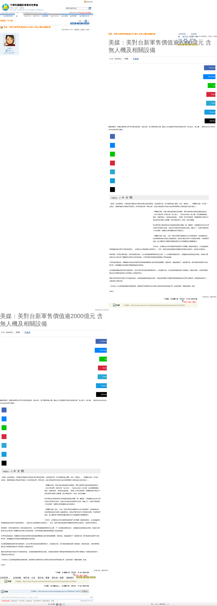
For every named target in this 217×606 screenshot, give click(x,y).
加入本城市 (13, 10)
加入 (156, 604)
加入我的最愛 (30, 10)
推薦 (87, 30)
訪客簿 (73, 16)
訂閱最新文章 (40, 10)
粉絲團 (53, 604)
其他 (17, 12)
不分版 (10, 21)
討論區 (19, 16)
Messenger (211, 77)
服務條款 (29, 601)
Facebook (212, 68)
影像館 (45, 16)
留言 (5, 53)
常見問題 (22, 601)
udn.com (90, 601)
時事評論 (206, 297)
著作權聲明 (37, 601)
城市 (6, 12)
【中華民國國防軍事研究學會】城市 (31, 12)
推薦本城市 (21, 10)
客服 (52, 601)
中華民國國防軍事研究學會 (24, 5)
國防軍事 (213, 297)
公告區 (65, 16)
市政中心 (84, 16)
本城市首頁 (8, 16)
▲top (91, 597)
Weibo (213, 94)
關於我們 (14, 601)
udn (3, 12)
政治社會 (12, 12)
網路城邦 (90, 2)
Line (214, 85)
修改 (189, 302)
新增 (185, 302)
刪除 (194, 302)
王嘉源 (136, 59)
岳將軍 (16, 8)
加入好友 (12, 53)
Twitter (213, 103)
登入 (152, 604)
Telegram (212, 112)
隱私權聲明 (46, 601)
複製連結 (212, 121)
